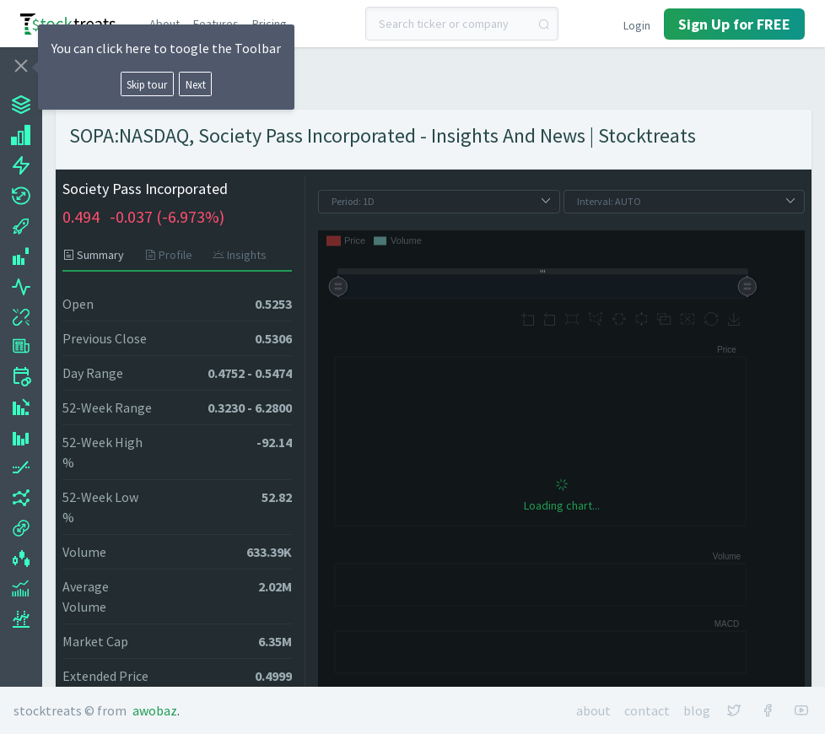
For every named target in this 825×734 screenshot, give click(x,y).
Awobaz (154, 710)
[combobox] (462, 23)
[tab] (98, 255)
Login (636, 25)
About (164, 23)
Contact (647, 710)
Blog (696, 710)
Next (196, 84)
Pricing (269, 23)
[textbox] (462, 23)
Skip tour (147, 84)
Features (216, 23)
